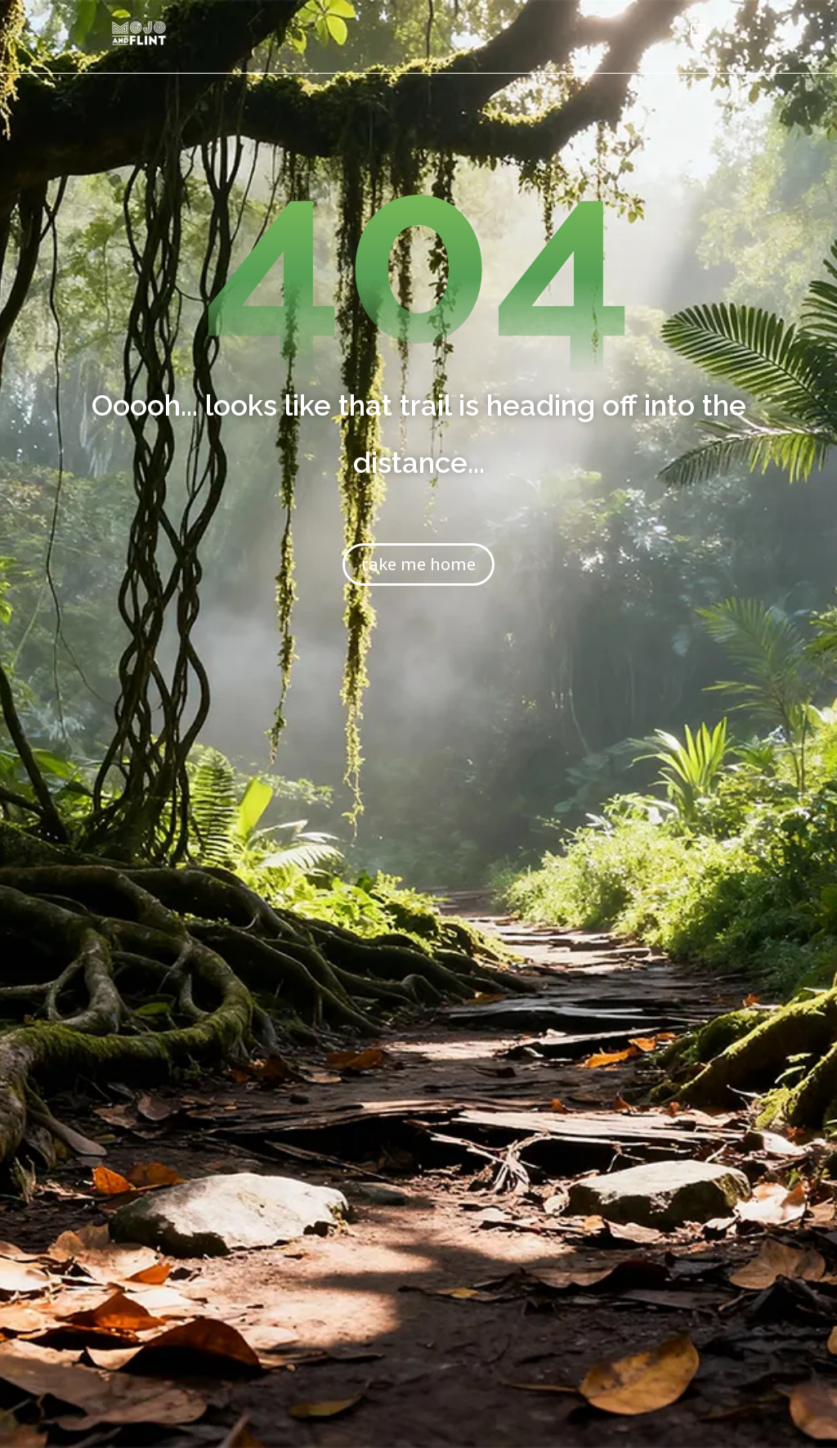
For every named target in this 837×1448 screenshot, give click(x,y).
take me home (418, 564)
